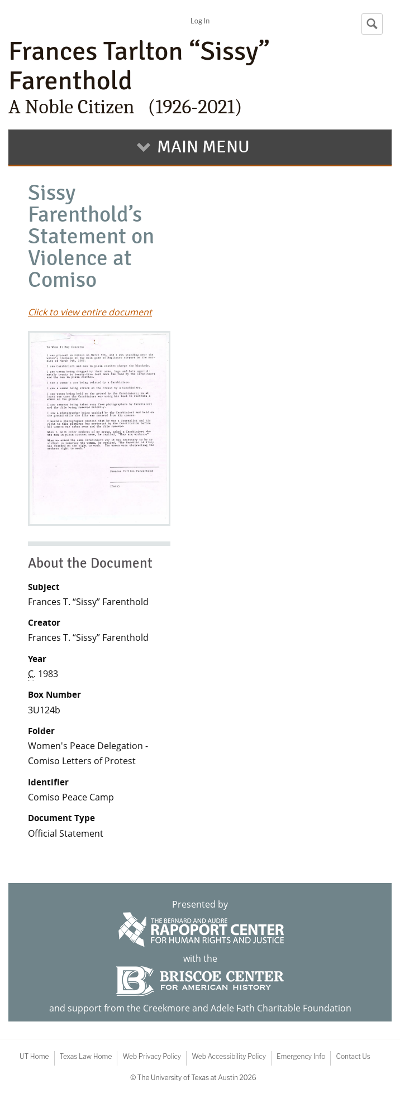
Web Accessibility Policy (229, 1056)
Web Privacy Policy (151, 1056)
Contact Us (353, 1056)
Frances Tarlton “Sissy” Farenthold (200, 77)
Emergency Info (301, 1056)
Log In (200, 21)
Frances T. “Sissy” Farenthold (88, 602)
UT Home (34, 1056)
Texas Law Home (86, 1056)
